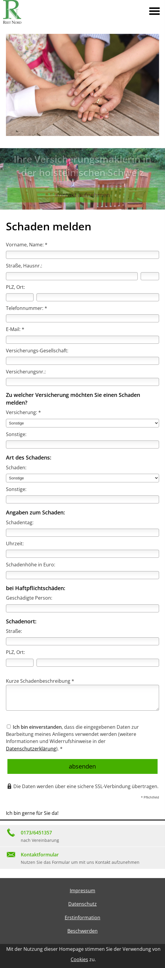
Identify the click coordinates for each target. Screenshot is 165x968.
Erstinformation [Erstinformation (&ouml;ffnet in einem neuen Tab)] (82, 917)
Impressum (82, 890)
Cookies (79, 959)
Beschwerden (82, 931)
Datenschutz (82, 904)
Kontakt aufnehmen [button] (82, 195)
